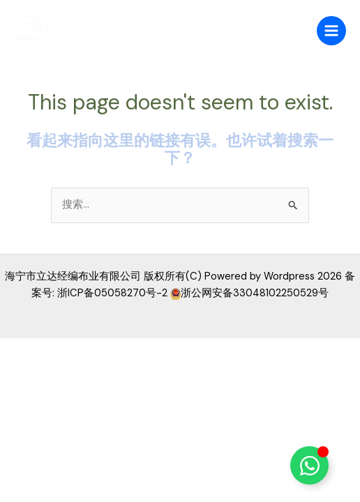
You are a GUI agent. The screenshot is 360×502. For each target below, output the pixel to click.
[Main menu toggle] (331, 30)
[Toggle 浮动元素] (309, 465)
